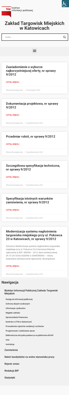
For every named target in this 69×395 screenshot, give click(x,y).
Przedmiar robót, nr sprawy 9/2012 (30, 136)
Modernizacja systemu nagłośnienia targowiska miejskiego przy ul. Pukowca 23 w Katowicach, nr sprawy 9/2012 (34, 235)
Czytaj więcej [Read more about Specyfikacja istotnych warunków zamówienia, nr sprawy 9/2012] (12, 210)
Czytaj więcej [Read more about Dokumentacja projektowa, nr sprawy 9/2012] (12, 115)
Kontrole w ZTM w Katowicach (19, 322)
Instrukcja (10, 344)
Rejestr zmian (11, 363)
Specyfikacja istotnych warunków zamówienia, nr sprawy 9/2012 (29, 200)
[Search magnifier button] (64, 37)
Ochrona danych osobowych (18, 304)
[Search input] (33, 37)
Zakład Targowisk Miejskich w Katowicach (34, 25)
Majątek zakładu (13, 313)
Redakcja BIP (11, 370)
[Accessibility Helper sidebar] (65, 3)
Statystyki (9, 377)
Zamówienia (11, 350)
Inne (7, 340)
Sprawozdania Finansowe (17, 317)
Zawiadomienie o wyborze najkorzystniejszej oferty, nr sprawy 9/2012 (31, 70)
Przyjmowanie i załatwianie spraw (20, 331)
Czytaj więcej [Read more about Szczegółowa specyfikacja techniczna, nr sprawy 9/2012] (12, 177)
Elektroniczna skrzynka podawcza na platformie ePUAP (29, 335)
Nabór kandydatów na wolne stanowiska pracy (29, 357)
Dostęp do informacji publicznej (19, 299)
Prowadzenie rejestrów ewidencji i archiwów (25, 326)
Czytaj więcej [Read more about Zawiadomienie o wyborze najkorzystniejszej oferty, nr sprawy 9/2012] (12, 82)
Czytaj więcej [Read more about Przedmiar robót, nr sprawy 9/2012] (12, 144)
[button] (34, 50)
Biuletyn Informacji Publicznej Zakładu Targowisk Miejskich (31, 292)
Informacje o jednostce (15, 308)
